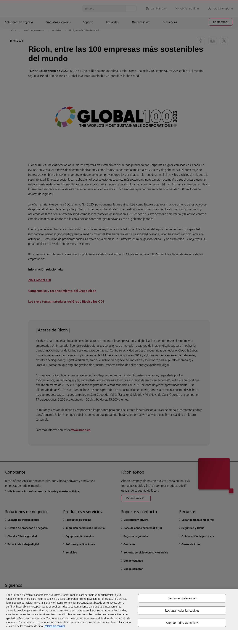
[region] (119, 609)
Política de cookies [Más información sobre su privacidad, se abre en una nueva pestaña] (54, 626)
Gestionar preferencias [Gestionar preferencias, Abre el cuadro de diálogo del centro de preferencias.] (182, 598)
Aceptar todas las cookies (182, 623)
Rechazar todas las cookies (182, 610)
